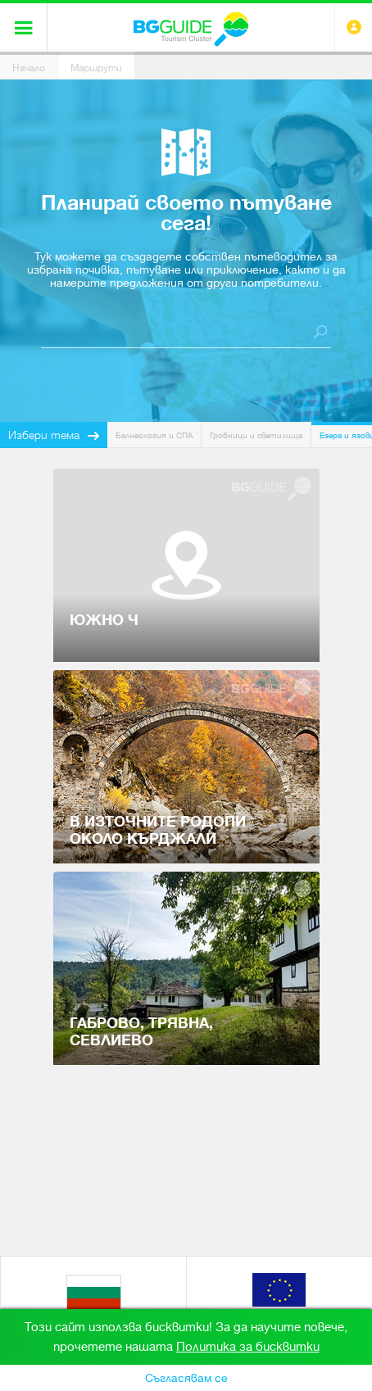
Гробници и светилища (256, 435)
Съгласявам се (186, 1377)
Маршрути (96, 68)
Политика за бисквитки (248, 1346)
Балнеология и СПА (154, 435)
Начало (28, 68)
